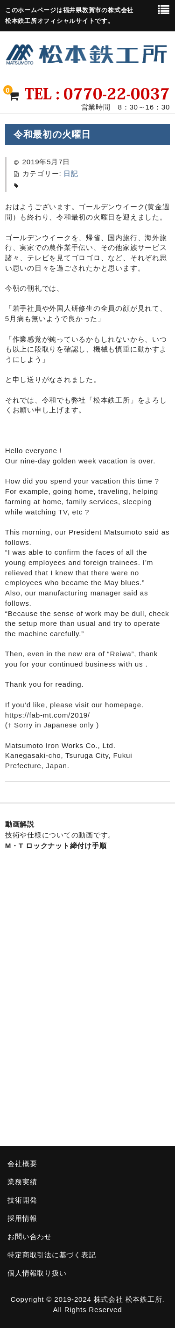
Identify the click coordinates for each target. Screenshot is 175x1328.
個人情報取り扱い (36, 1273)
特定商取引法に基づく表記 (51, 1255)
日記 (70, 173)
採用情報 (22, 1218)
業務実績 (22, 1182)
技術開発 (22, 1200)
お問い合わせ (29, 1236)
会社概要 (22, 1163)
